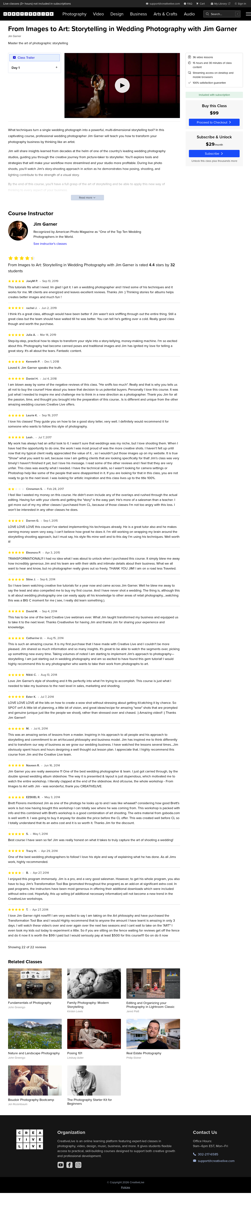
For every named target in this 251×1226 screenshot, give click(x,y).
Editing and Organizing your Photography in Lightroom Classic (150, 1005)
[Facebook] (69, 1165)
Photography (74, 14)
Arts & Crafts (165, 14)
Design (116, 14)
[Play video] (122, 85)
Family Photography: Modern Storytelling (88, 1004)
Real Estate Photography (143, 1053)
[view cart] (201, 3)
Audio (189, 14)
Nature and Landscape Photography (34, 1053)
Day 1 (16, 67)
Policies (125, 1187)
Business (138, 14)
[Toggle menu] (248, 14)
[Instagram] (78, 1165)
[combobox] (222, 14)
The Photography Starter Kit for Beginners (89, 1101)
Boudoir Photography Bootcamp (31, 1099)
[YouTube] (60, 1165)
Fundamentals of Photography (29, 1002)
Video (98, 14)
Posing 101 (74, 1053)
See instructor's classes (50, 243)
